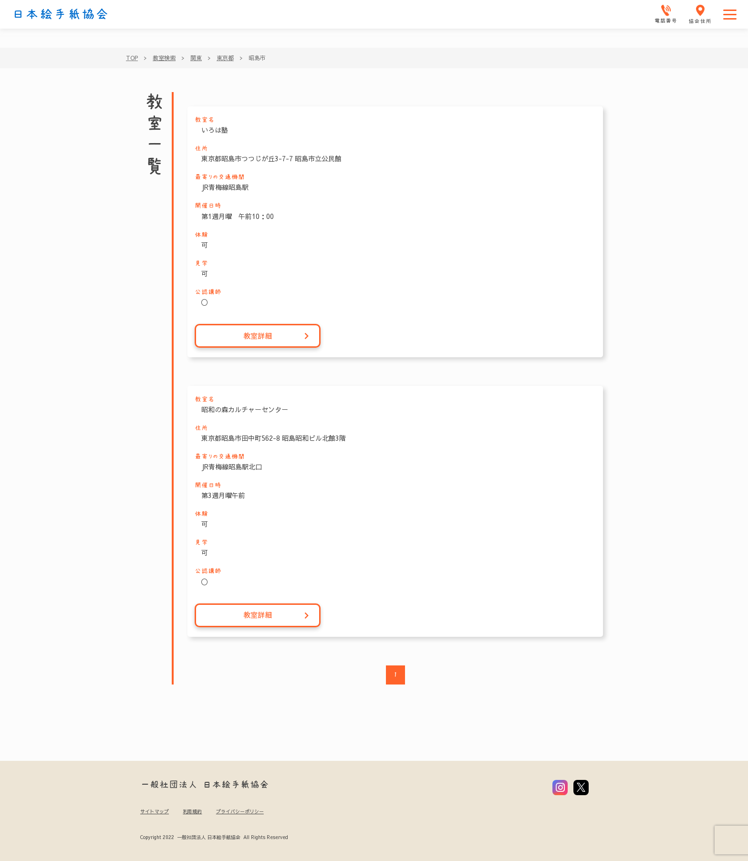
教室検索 (164, 58)
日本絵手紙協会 (60, 14)
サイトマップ (154, 811)
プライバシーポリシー (240, 811)
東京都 (225, 58)
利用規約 (192, 811)
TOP (132, 58)
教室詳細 (276, 336)
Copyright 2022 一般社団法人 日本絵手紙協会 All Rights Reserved (214, 837)
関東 (196, 58)
